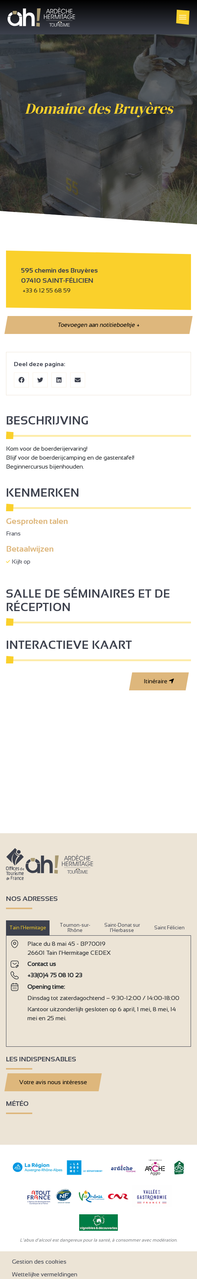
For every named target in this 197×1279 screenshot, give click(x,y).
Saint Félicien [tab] (169, 927)
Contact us (41, 964)
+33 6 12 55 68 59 (47, 290)
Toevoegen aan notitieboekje (98, 324)
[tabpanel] (98, 988)
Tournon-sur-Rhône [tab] (75, 927)
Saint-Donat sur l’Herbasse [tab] (122, 927)
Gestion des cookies (39, 1261)
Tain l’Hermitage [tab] (27, 927)
